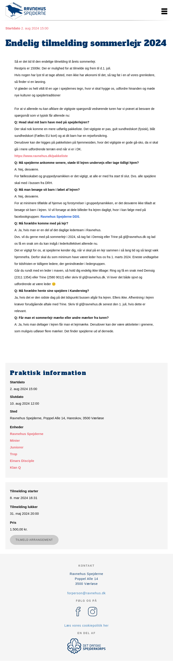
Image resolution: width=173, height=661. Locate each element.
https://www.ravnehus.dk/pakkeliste (41, 156)
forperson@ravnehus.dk (86, 593)
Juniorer (16, 447)
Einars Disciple (22, 461)
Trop (13, 454)
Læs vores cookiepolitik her (86, 625)
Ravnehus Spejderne (26, 434)
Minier (15, 440)
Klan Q (15, 467)
